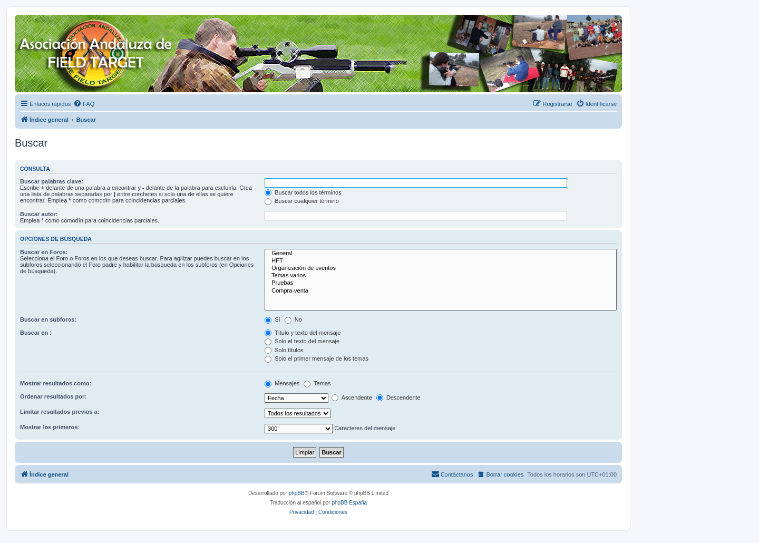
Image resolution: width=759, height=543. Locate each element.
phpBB (297, 493)
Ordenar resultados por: (53, 396)
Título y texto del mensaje (302, 332)
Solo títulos (284, 350)
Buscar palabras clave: (51, 181)
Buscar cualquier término (302, 201)
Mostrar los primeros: (50, 427)
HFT (441, 261)
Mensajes (282, 383)
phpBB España (349, 503)
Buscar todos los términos (303, 192)
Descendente (398, 397)
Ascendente (352, 397)
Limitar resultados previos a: (59, 412)
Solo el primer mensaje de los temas (316, 358)
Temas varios (441, 275)
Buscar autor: (39, 214)
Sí (272, 319)
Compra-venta (441, 291)
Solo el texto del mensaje (302, 341)
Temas (317, 383)
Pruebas (441, 283)
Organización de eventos (441, 268)
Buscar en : (36, 332)
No (293, 319)
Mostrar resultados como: (55, 383)
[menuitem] (83, 104)
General (441, 253)
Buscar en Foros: (43, 252)
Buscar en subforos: (48, 319)
